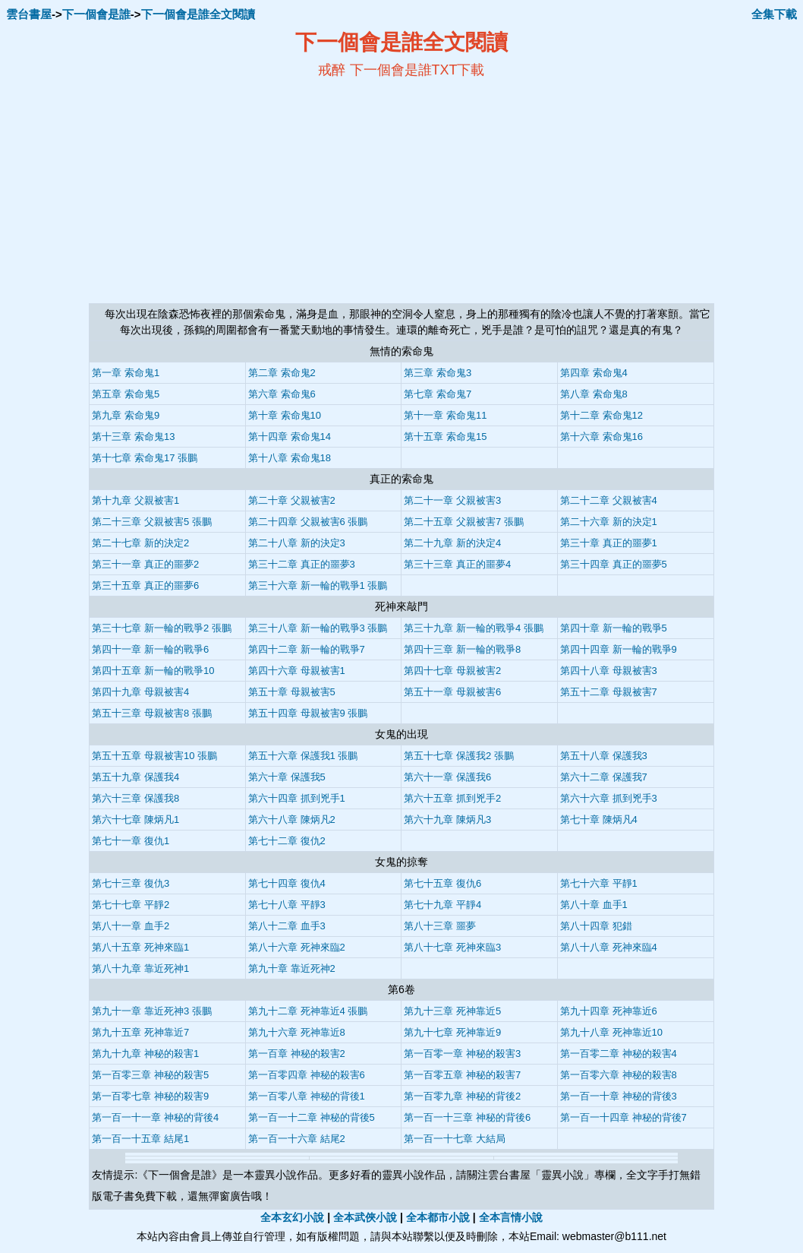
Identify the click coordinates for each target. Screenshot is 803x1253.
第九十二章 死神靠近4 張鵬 (307, 1011)
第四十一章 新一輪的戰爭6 (150, 649)
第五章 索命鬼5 (125, 394)
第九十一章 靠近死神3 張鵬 (151, 1011)
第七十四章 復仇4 (287, 883)
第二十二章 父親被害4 (608, 500)
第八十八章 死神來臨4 (608, 947)
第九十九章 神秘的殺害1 (145, 1053)
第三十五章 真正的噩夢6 (145, 585)
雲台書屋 (29, 14)
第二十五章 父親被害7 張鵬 (463, 521)
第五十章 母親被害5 (291, 692)
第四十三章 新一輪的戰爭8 (462, 649)
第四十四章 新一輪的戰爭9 (618, 649)
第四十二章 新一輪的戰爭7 (306, 649)
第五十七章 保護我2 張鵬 (458, 755)
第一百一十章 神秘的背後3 (618, 1096)
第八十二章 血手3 (287, 926)
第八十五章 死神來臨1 (140, 947)
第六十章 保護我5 (287, 777)
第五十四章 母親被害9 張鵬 (307, 713)
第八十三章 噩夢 (440, 926)
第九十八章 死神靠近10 (611, 1032)
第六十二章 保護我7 (603, 777)
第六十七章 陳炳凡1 (135, 819)
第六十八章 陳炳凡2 (291, 819)
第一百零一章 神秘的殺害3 (462, 1053)
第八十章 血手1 (594, 904)
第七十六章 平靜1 (599, 883)
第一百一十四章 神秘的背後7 (623, 1117)
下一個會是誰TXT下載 (417, 70)
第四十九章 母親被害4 (140, 692)
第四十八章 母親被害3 (608, 670)
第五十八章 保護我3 (603, 755)
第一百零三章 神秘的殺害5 (150, 1075)
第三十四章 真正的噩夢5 (613, 564)
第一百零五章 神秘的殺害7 (462, 1075)
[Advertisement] (254, 190)
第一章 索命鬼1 (125, 372)
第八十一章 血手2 (130, 926)
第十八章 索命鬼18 (289, 458)
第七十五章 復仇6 (442, 883)
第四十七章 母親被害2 (452, 670)
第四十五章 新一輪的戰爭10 (153, 670)
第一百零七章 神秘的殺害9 (150, 1096)
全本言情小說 (511, 1217)
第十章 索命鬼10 (284, 415)
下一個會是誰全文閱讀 (198, 14)
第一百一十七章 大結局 (454, 1138)
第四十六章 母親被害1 (296, 670)
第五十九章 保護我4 (135, 777)
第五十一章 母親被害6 (452, 692)
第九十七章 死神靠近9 (452, 1032)
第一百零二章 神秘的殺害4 (618, 1053)
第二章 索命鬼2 (282, 372)
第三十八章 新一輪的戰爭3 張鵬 (317, 628)
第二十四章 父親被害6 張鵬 (307, 521)
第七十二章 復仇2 (287, 840)
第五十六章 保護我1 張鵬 (302, 755)
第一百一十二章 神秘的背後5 (311, 1117)
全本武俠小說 (365, 1217)
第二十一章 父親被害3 (452, 500)
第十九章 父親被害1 (135, 500)
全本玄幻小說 (292, 1217)
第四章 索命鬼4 (594, 372)
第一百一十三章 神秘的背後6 (467, 1117)
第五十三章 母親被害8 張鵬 (151, 713)
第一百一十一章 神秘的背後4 (155, 1117)
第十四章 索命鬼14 (289, 436)
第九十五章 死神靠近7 (140, 1032)
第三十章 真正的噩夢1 (608, 543)
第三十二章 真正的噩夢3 (301, 564)
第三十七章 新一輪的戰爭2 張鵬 (161, 628)
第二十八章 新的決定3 (296, 543)
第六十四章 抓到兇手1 (296, 798)
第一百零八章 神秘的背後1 (306, 1096)
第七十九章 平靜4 (442, 904)
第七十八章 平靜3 (287, 904)
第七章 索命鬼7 (437, 394)
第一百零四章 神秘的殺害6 (306, 1075)
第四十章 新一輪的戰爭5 (613, 628)
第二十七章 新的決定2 (140, 543)
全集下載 (774, 14)
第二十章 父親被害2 (291, 500)
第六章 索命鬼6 (282, 394)
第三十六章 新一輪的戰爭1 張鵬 (317, 585)
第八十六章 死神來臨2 (296, 947)
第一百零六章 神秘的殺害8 (618, 1075)
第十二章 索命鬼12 (601, 415)
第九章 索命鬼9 (125, 415)
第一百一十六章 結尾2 (296, 1138)
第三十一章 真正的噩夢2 (145, 564)
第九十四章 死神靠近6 (608, 1011)
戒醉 (331, 70)
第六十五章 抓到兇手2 (452, 798)
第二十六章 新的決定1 (608, 521)
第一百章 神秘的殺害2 (296, 1053)
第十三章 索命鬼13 (133, 436)
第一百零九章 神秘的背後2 (462, 1096)
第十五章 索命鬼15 (445, 436)
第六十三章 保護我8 (135, 798)
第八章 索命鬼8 (594, 394)
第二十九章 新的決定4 (452, 543)
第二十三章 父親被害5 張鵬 (151, 521)
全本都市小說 (438, 1217)
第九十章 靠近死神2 (291, 968)
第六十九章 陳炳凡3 (447, 819)
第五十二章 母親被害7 (608, 692)
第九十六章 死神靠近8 (296, 1032)
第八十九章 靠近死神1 (140, 968)
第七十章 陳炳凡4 (599, 819)
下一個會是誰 (96, 14)
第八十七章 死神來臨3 (452, 947)
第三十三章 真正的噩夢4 (457, 564)
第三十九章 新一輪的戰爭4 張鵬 (473, 628)
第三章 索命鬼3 (437, 372)
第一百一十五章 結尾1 (140, 1138)
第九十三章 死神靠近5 (452, 1011)
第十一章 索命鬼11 (445, 415)
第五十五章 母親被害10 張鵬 (154, 755)
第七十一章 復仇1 (130, 840)
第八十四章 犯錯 (596, 926)
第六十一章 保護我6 (447, 777)
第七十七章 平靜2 (130, 904)
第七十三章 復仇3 (130, 883)
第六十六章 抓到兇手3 (608, 798)
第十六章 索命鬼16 (601, 436)
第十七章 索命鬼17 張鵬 (144, 458)
